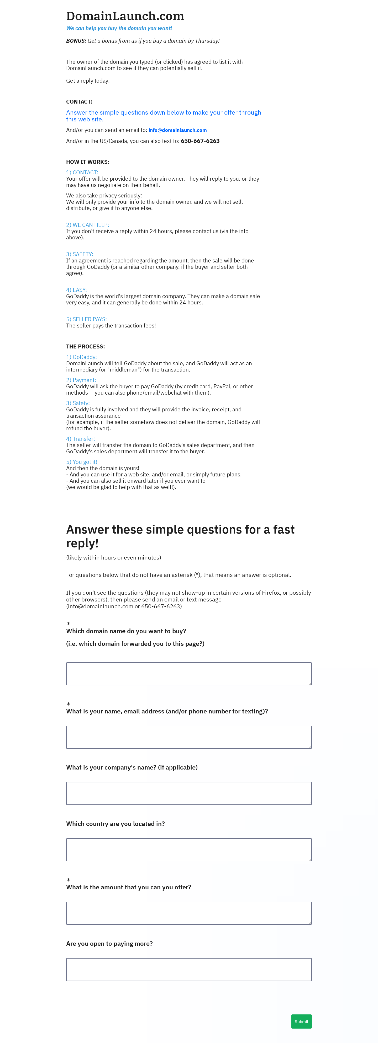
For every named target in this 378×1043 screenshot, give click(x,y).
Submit (301, 1021)
